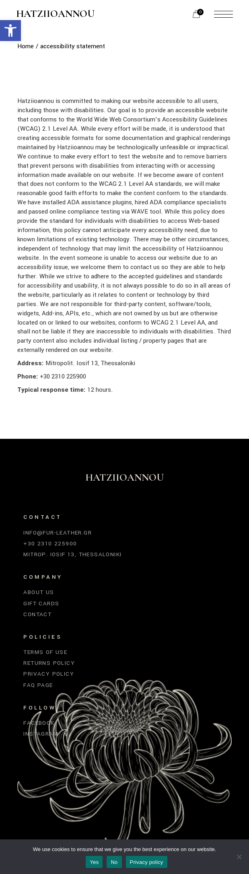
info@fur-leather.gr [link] (57, 533)
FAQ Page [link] (38, 685)
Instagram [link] (40, 734)
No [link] (114, 862)
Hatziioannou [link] (55, 14)
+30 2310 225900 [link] (50, 543)
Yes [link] (94, 862)
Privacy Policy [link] (48, 674)
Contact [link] (37, 614)
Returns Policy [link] (49, 663)
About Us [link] (38, 592)
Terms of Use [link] (45, 652)
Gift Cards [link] (41, 603)
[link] (10, 30)
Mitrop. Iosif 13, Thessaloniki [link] (72, 554)
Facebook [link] (38, 723)
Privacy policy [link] (146, 862)
